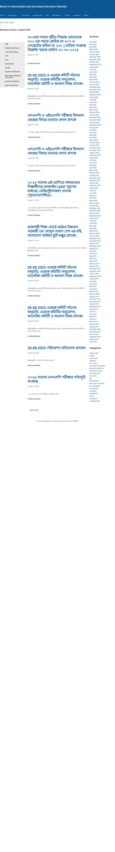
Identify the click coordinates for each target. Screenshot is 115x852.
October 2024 (94, 92)
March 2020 (93, 231)
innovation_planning (96, 368)
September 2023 (95, 125)
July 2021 (92, 191)
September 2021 (95, 185)
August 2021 (93, 188)
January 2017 (94, 327)
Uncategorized (94, 401)
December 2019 (95, 238)
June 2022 (93, 163)
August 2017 (93, 309)
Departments (37, 15)
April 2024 (93, 107)
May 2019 (92, 256)
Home (2, 15)
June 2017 (93, 314)
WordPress (47, 421)
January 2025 (94, 85)
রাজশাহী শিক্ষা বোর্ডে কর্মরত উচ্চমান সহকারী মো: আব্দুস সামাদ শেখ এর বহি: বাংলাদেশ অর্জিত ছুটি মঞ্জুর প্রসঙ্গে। (55, 231)
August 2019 (93, 248)
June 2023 (93, 133)
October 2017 (94, 304)
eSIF (6, 44)
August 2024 (93, 97)
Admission (76, 15)
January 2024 (94, 115)
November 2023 (95, 120)
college (91, 356)
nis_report (92, 391)
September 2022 (95, 155)
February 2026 (94, 52)
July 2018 (92, 281)
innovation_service (95, 371)
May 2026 (92, 44)
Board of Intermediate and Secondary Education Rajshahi (33, 6)
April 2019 (93, 259)
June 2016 (93, 342)
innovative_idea (94, 373)
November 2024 (95, 90)
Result (67, 15)
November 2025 (95, 59)
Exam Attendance (11, 85)
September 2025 (95, 64)
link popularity (94, 381)
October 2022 (94, 153)
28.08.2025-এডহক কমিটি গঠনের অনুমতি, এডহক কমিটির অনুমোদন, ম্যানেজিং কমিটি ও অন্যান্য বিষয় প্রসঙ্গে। (55, 271)
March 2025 (93, 80)
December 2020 (95, 208)
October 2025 (94, 62)
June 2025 (93, 72)
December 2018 (95, 269)
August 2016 (93, 339)
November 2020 (95, 211)
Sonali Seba (9, 64)
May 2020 (92, 226)
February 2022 (94, 173)
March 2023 (93, 140)
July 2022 (92, 160)
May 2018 (92, 286)
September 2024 (95, 95)
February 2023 (94, 143)
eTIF (6, 56)
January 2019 (94, 266)
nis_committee (94, 386)
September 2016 (95, 337)
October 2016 (94, 334)
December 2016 (95, 329)
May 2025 (92, 74)
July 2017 (92, 312)
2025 (6, 22)
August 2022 (93, 158)
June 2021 (93, 193)
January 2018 (94, 296)
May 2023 (92, 135)
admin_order (93, 353)
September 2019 (95, 246)
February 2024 (94, 112)
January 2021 (94, 206)
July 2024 (92, 100)
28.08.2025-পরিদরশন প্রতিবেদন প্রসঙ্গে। (57, 348)
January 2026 (94, 54)
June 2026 (93, 42)
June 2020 (93, 223)
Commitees (25, 15)
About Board (12, 15)
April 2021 (93, 198)
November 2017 (95, 301)
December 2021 (95, 178)
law (90, 378)
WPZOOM (76, 421)
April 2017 (93, 319)
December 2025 (95, 57)
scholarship (93, 393)
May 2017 (92, 317)
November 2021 (95, 180)
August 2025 (93, 67)
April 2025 (93, 77)
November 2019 (95, 241)
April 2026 (93, 47)
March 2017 (93, 322)
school (91, 396)
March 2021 (93, 201)
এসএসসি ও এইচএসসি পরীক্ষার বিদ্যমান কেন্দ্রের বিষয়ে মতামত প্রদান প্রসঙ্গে (56, 117)
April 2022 (93, 168)
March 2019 (93, 261)
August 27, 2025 (33, 386)
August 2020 (93, 218)
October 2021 (94, 183)
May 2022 (92, 165)
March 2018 (93, 291)
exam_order (93, 358)
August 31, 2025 (33, 55)
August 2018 (93, 279)
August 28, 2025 (33, 353)
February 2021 (94, 203)
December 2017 (95, 299)
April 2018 (93, 289)
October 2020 (94, 213)
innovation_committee (97, 366)
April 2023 (93, 138)
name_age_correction (96, 383)
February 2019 (94, 264)
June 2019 (93, 254)
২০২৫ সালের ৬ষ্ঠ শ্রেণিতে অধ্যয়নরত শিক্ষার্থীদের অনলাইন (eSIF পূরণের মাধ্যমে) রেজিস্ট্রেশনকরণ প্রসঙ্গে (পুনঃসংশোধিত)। (54, 189)
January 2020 (94, 236)
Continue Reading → (35, 63)
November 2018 (95, 271)
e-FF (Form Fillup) (11, 52)
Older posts (33, 410)
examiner (92, 361)
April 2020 (93, 228)
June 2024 (93, 102)
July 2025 (92, 69)
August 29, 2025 (33, 281)
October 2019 (94, 243)
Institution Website (12, 81)
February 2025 (94, 82)
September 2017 (95, 307)
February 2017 (94, 324)
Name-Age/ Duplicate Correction (13, 76)
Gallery (86, 15)
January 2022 (94, 175)
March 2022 (93, 170)
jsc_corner (93, 376)
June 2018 (93, 284)
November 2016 (95, 332)
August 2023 (93, 127)
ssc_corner (93, 399)
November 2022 (95, 150)
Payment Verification (12, 72)
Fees (47, 15)
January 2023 (94, 145)
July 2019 (92, 251)
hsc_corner (93, 363)
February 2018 (94, 294)
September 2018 (95, 276)
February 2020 (94, 233)
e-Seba (7, 68)
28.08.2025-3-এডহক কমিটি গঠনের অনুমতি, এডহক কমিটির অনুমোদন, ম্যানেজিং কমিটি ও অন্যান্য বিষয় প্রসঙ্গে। (55, 79)
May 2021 (92, 196)
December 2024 (95, 87)
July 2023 (92, 130)
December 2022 (95, 148)
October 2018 (94, 274)
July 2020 (92, 221)
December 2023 (95, 117)
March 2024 (93, 110)
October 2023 (94, 122)
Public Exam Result (12, 48)
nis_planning (93, 388)
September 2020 (95, 216)
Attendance (56, 15)
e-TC (7, 60)
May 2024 (92, 105)
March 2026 (93, 49)
